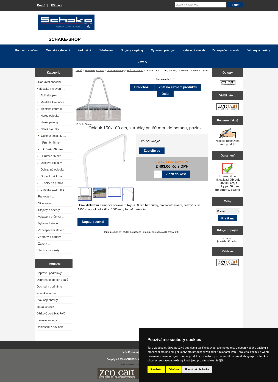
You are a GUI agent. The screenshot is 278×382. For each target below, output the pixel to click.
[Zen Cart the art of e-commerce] (227, 83)
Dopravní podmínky (49, 273)
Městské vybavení (94, 70)
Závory (142, 61)
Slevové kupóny (47, 320)
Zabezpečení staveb (225, 50)
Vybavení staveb (194, 50)
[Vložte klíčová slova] (200, 4)
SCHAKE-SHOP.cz (134, 359)
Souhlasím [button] (156, 369)
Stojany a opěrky (132, 50)
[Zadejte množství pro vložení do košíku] (158, 174)
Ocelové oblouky (116, 70)
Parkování (84, 50)
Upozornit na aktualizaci (227, 177)
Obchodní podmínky (49, 286)
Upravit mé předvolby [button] (197, 369)
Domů (41, 5)
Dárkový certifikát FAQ (51, 313)
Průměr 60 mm (135, 70)
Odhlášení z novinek (50, 326)
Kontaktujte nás (46, 293)
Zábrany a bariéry (258, 50)
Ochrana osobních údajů (52, 279)
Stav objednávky (47, 300)
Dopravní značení (26, 50)
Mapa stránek (45, 306)
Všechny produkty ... (50, 250)
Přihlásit (56, 5)
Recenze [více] (227, 120)
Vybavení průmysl (163, 50)
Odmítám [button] (174, 369)
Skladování (105, 50)
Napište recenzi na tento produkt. (228, 137)
